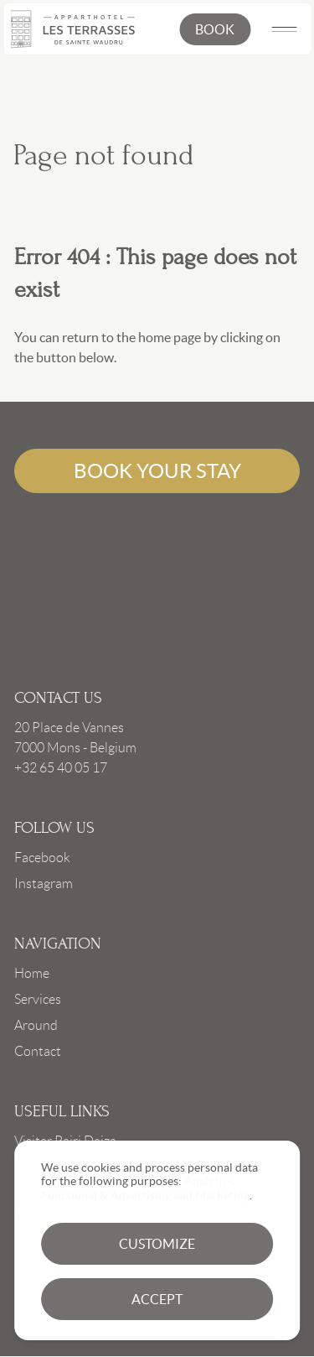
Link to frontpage (156, 587)
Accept (157, 1299)
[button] (214, 29)
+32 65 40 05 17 (60, 768)
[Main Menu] (284, 29)
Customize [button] (157, 1243)
